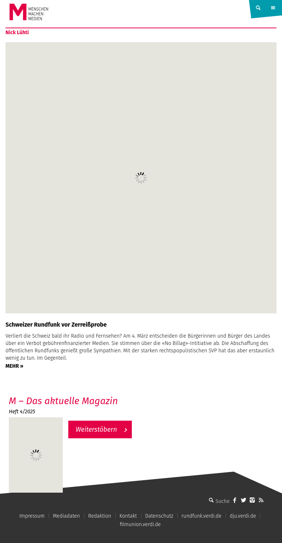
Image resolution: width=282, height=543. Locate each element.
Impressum (31, 516)
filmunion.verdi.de (140, 524)
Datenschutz (159, 516)
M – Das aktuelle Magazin (63, 401)
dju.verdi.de (242, 516)
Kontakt (128, 516)
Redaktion (99, 516)
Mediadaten (66, 516)
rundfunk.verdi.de (201, 516)
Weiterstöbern (96, 429)
